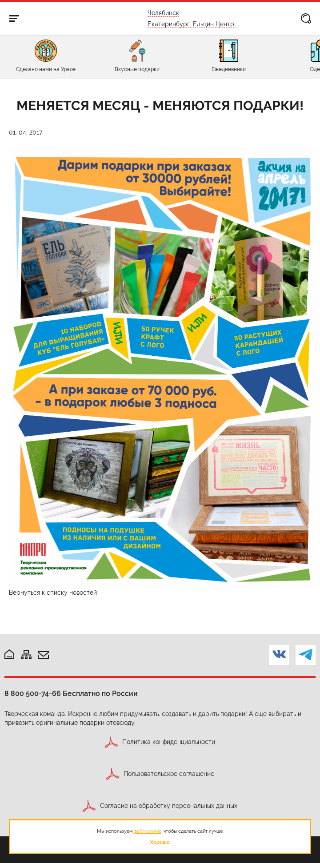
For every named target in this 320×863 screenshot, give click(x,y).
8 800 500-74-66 (32, 693)
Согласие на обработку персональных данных (168, 806)
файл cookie (147, 831)
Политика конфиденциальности (168, 742)
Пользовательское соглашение (169, 774)
